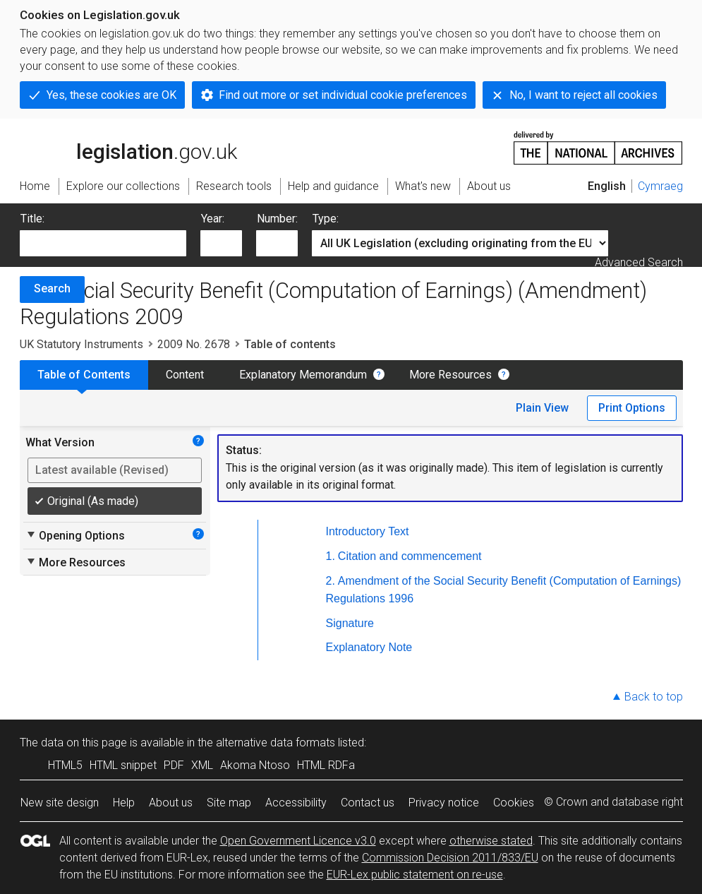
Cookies (513, 802)
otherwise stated (491, 840)
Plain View (542, 408)
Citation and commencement (410, 556)
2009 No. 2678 (193, 344)
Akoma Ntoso (255, 765)
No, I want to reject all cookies (583, 95)
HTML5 (65, 765)
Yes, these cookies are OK (111, 95)
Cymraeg (660, 186)
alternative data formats (275, 742)
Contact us (367, 802)
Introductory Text (367, 531)
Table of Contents (84, 374)
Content (185, 374)
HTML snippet (123, 765)
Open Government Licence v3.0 (298, 840)
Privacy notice (444, 802)
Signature (350, 623)
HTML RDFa (326, 765)
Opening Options (75, 535)
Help (124, 802)
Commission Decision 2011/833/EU (450, 857)
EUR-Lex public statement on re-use (415, 874)
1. (330, 556)
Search (52, 288)
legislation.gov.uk (128, 146)
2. (330, 581)
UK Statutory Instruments (81, 344)
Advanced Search (639, 262)
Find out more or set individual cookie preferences (343, 95)
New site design (59, 802)
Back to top (653, 696)
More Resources (450, 374)
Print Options (631, 408)
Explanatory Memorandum (303, 374)
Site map (229, 802)
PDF (174, 765)
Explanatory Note (369, 647)
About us (171, 802)
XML (202, 765)
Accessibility (296, 802)
